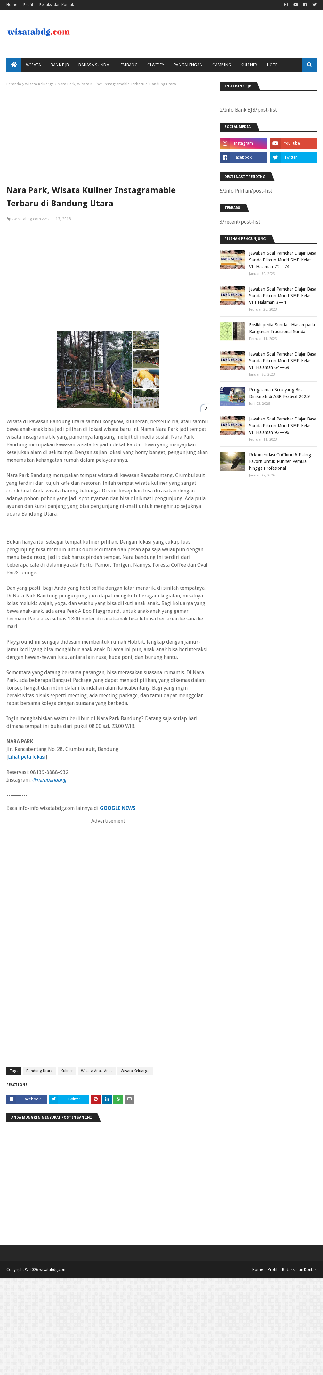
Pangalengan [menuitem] (188, 64)
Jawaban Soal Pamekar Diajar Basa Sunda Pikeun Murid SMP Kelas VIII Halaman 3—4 (282, 295)
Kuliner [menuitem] (249, 64)
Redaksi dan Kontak (56, 5)
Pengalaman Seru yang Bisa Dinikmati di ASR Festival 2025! (279, 393)
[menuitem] (13, 65)
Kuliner (67, 1071)
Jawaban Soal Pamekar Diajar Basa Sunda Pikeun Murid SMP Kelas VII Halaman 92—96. (282, 425)
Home (11, 5)
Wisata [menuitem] (33, 64)
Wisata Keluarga (39, 84)
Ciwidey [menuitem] (155, 64)
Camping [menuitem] (221, 64)
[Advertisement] (108, 134)
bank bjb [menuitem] (60, 64)
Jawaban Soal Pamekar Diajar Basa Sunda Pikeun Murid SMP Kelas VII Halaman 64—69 (282, 360)
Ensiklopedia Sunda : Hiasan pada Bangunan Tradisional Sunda (282, 328)
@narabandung (49, 780)
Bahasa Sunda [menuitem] (93, 64)
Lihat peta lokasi (27, 757)
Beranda (13, 84)
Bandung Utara (39, 1071)
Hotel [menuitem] (273, 64)
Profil (28, 5)
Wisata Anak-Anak (97, 1071)
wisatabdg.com (27, 219)
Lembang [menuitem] (128, 64)
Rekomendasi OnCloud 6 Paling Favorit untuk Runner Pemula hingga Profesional (280, 461)
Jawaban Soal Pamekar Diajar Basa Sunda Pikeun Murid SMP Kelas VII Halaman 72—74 (282, 260)
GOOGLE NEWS (118, 808)
